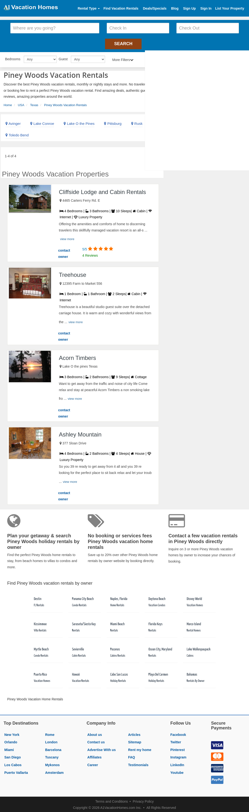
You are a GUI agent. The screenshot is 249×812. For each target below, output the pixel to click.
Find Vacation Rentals (120, 8)
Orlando (10, 741)
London (51, 741)
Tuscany (52, 756)
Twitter (175, 741)
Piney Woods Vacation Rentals (65, 104)
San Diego (12, 756)
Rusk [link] (137, 123)
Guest (63, 58)
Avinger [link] (13, 123)
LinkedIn (177, 764)
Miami (9, 749)
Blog (175, 8)
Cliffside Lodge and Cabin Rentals (102, 191)
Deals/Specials (155, 8)
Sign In (206, 8)
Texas (34, 104)
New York (11, 734)
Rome (50, 734)
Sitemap (134, 741)
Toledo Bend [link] (17, 134)
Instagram (178, 756)
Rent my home (139, 749)
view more (67, 238)
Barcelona (53, 749)
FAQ (131, 756)
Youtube (177, 772)
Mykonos (52, 764)
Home (8, 104)
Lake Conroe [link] (42, 123)
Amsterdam (54, 772)
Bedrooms (12, 58)
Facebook (178, 734)
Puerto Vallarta (16, 772)
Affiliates (94, 756)
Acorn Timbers (77, 357)
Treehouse (72, 274)
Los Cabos (13, 764)
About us (94, 734)
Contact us (96, 741)
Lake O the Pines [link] (79, 123)
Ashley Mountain (80, 433)
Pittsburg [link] (112, 123)
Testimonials (138, 764)
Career (92, 764)
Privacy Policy (143, 800)
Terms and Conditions (111, 800)
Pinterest (177, 749)
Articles (134, 734)
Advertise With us (101, 749)
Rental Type (89, 8)
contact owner (64, 253)
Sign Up (189, 8)
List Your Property (229, 8)
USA (21, 104)
